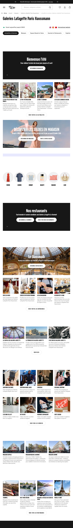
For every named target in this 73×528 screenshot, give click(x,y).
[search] (37, 8)
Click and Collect (7, 414)
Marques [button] (23, 33)
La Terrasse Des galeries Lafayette (35, 340)
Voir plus (51, 2)
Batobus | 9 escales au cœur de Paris (45, 498)
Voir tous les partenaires (36, 513)
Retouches (22, 414)
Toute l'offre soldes (46, 138)
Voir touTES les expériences (36, 309)
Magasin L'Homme (53, 455)
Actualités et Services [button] (11, 33)
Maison (53, 185)
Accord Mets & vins (59, 295)
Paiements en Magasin (42, 414)
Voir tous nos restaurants (46, 220)
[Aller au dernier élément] (15, 1)
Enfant (31, 185)
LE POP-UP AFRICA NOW (25, 100)
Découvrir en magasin (36, 68)
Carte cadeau (57, 414)
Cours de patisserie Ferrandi (27, 295)
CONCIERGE (39, 387)
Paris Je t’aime (58, 498)
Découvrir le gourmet (25, 220)
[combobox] (35, 7)
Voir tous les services (36, 423)
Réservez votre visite (36, 266)
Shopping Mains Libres (26, 387)
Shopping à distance (8, 387)
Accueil (10, 13)
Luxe (65, 185)
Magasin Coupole (7, 455)
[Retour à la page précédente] (4, 13)
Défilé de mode (6, 295)
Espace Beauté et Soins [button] (37, 33)
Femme (8, 185)
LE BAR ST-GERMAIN (41, 100)
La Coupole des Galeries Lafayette (11, 340)
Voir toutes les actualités (36, 115)
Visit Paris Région (24, 498)
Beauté (42, 185)
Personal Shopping (59, 387)
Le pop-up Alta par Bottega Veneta (10, 100)
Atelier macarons (41, 295)
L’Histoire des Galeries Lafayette (57, 340)
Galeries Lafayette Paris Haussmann (30, 13)
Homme (19, 185)
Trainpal (5, 498)
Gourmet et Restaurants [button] (55, 33)
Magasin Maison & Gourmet (33, 455)
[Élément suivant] (57, 1)
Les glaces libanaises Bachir (61, 100)
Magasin (16, 13)
